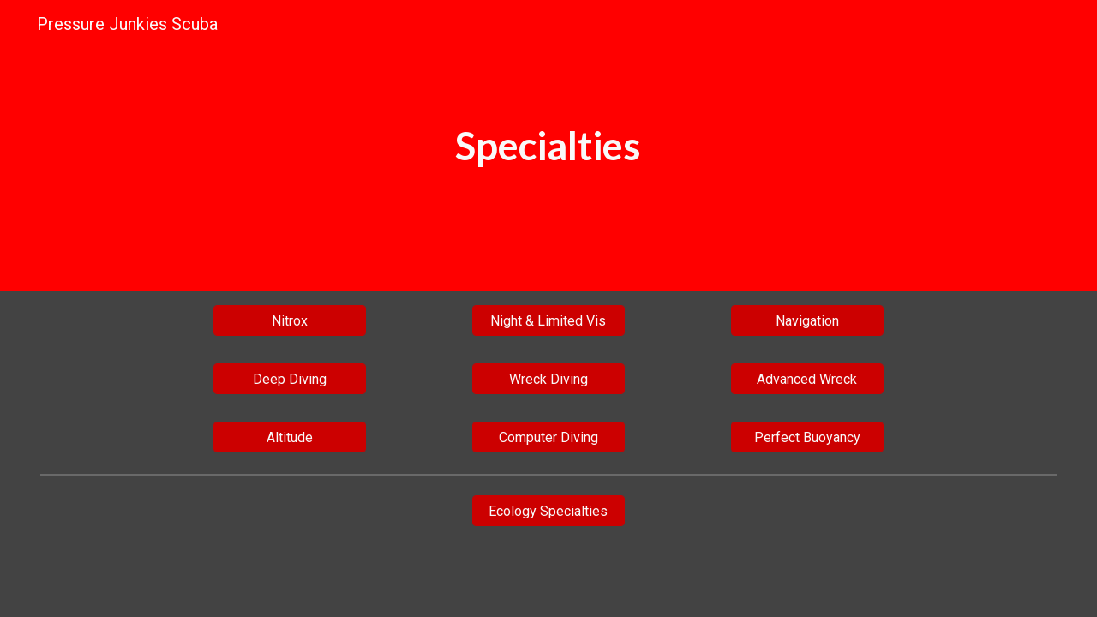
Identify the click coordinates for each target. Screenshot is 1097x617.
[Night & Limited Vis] (549, 321)
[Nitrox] (290, 321)
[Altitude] (290, 437)
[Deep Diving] (290, 379)
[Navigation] (808, 321)
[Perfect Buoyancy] (808, 437)
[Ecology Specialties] (549, 511)
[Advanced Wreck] (808, 379)
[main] (548, 146)
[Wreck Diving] (549, 379)
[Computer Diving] (549, 437)
